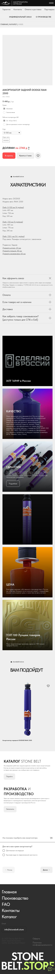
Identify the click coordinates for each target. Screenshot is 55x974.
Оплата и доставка (33, 9)
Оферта (36, 938)
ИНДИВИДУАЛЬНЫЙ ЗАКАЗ (20, 17)
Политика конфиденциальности (42, 943)
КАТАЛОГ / (13, 24)
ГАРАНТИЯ (13, 467)
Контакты (18, 9)
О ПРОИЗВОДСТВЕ (43, 17)
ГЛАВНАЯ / (4, 24)
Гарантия (6, 9)
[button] (28, 147)
